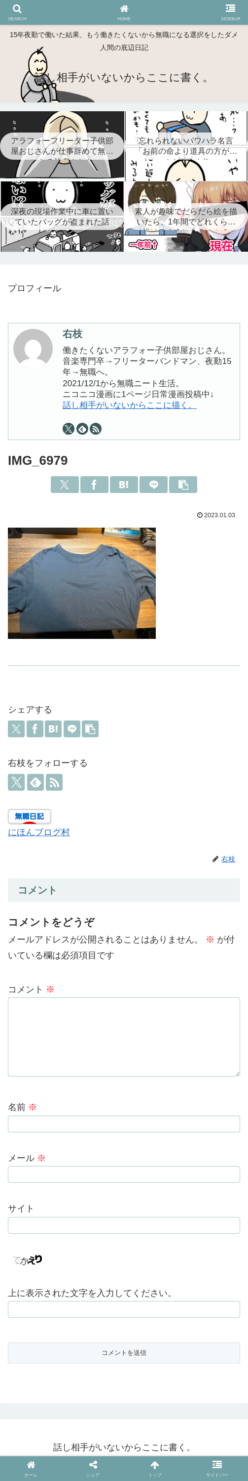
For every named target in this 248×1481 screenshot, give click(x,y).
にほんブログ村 (39, 832)
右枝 (72, 333)
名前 (22, 1112)
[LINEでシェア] (154, 484)
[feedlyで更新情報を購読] (82, 429)
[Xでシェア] (65, 484)
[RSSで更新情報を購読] (96, 429)
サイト (21, 1213)
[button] (183, 484)
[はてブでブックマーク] (124, 484)
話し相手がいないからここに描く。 (130, 405)
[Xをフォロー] (68, 429)
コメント (31, 989)
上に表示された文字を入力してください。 (92, 1298)
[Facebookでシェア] (94, 484)
